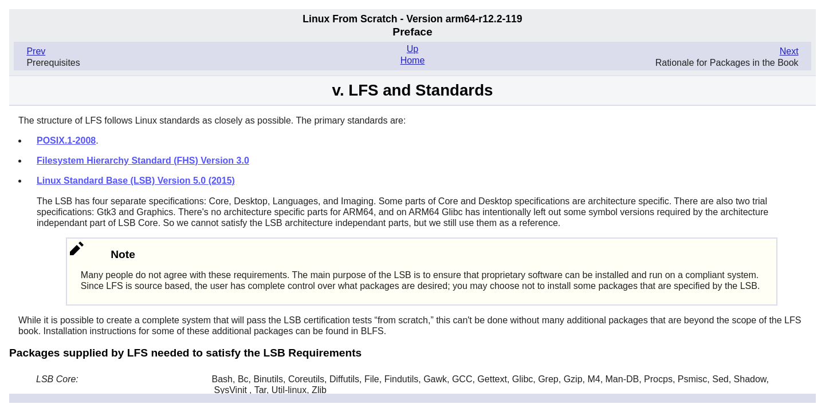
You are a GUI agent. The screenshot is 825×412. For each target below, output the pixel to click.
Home (412, 60)
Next (789, 51)
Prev (35, 51)
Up (412, 49)
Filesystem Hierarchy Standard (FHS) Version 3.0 (143, 160)
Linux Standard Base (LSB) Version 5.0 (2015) (136, 180)
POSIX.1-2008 (66, 140)
